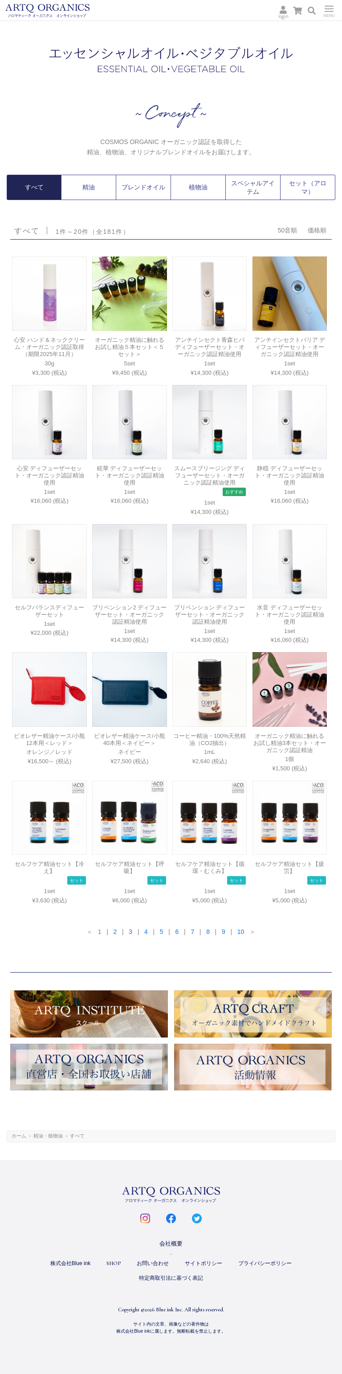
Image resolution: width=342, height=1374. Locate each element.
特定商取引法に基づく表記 (171, 1277)
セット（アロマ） (307, 187)
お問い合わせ (153, 1263)
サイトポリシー (203, 1263)
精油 (88, 187)
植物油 (198, 187)
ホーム (19, 1135)
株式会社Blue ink (70, 1263)
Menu (329, 10)
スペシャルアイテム (253, 187)
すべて (34, 187)
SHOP (113, 1263)
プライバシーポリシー (265, 1263)
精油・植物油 (48, 1135)
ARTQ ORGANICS (61, 11)
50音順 (287, 229)
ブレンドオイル (143, 187)
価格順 (317, 229)
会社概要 (171, 1243)
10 (240, 930)
